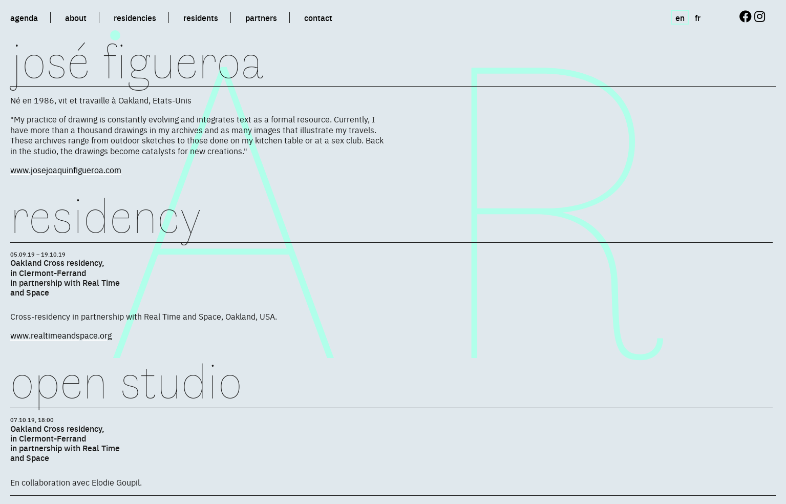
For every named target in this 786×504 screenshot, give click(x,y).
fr (697, 17)
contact (318, 17)
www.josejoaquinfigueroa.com (65, 169)
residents (200, 17)
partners (261, 17)
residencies (135, 17)
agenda (24, 17)
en (680, 17)
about (76, 17)
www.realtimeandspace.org (61, 335)
